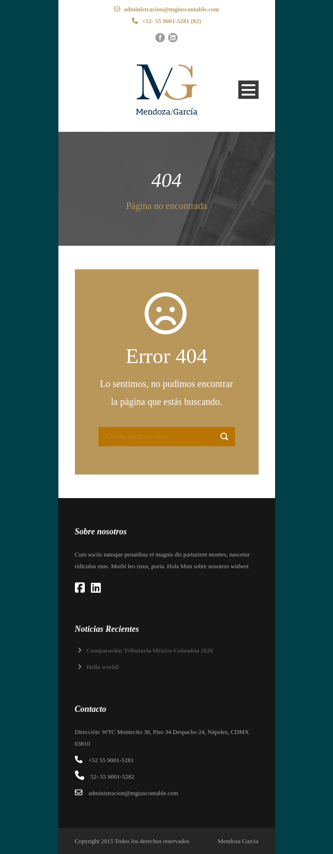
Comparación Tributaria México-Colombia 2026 (150, 650)
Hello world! (103, 666)
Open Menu (248, 90)
